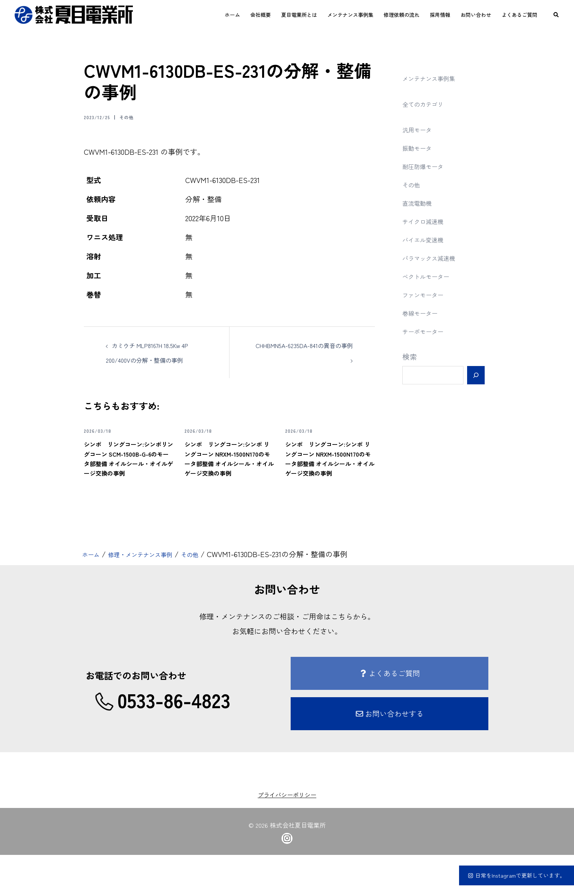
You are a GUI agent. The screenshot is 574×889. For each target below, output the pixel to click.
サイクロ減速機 (428, 221)
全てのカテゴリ (428, 103)
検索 (409, 356)
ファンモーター (428, 294)
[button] (556, 14)
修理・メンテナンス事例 (152, 588)
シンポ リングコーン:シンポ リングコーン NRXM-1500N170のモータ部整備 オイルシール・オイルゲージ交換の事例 (228, 482)
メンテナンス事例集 (350, 14)
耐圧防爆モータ (428, 166)
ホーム (232, 14)
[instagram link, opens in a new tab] (287, 871)
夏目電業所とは (299, 14)
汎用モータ (420, 129)
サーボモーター (428, 331)
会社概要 (260, 14)
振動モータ (420, 147)
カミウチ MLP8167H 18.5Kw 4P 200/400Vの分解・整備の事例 (156, 360)
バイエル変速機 (428, 239)
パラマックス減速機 (435, 257)
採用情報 (440, 14)
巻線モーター (424, 312)
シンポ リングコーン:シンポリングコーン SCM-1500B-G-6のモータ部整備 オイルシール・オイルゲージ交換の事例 (128, 477)
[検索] (476, 375)
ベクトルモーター (431, 276)
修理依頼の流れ (402, 14)
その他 (136, 116)
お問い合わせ (476, 14)
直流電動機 (420, 202)
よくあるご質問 (519, 14)
